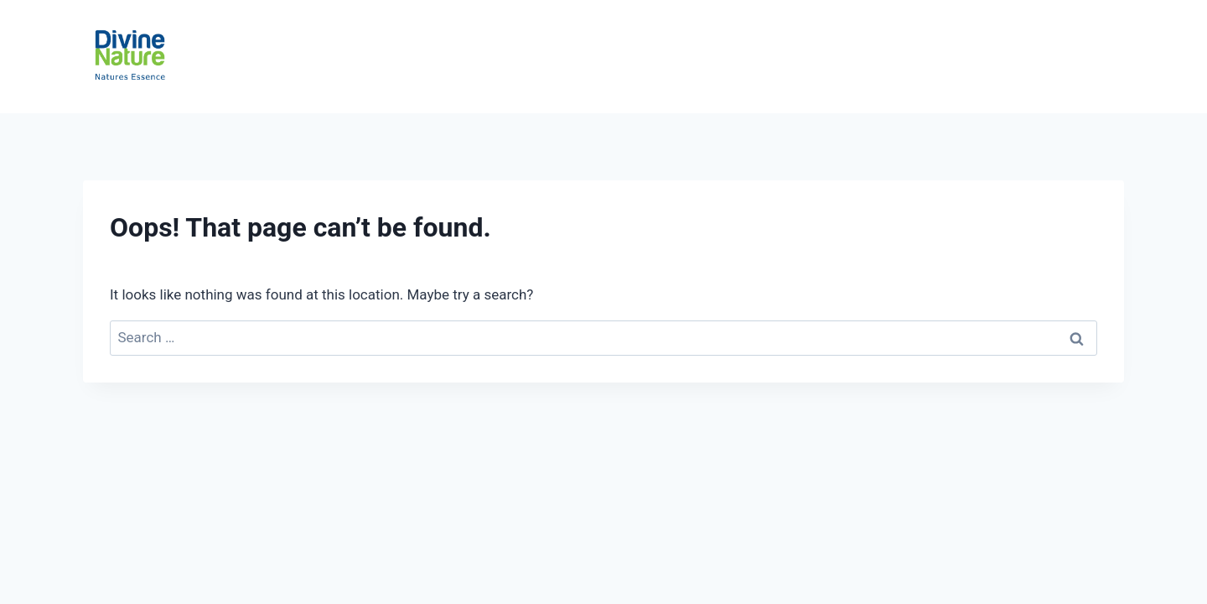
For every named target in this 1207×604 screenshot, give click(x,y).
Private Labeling (866, 56)
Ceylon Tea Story (718, 56)
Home (409, 56)
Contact (1078, 56)
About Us (985, 56)
